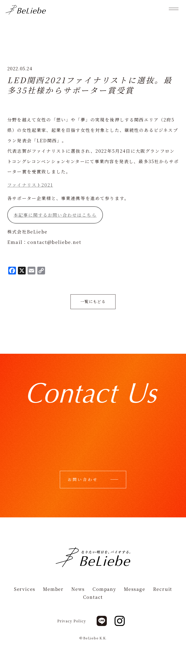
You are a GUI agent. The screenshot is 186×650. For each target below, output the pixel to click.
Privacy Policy (71, 621)
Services (24, 589)
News (78, 589)
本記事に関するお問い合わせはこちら (55, 215)
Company (104, 589)
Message (134, 589)
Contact (93, 597)
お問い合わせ (83, 479)
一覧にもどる (93, 301)
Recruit (162, 589)
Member (53, 589)
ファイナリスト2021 (30, 185)
